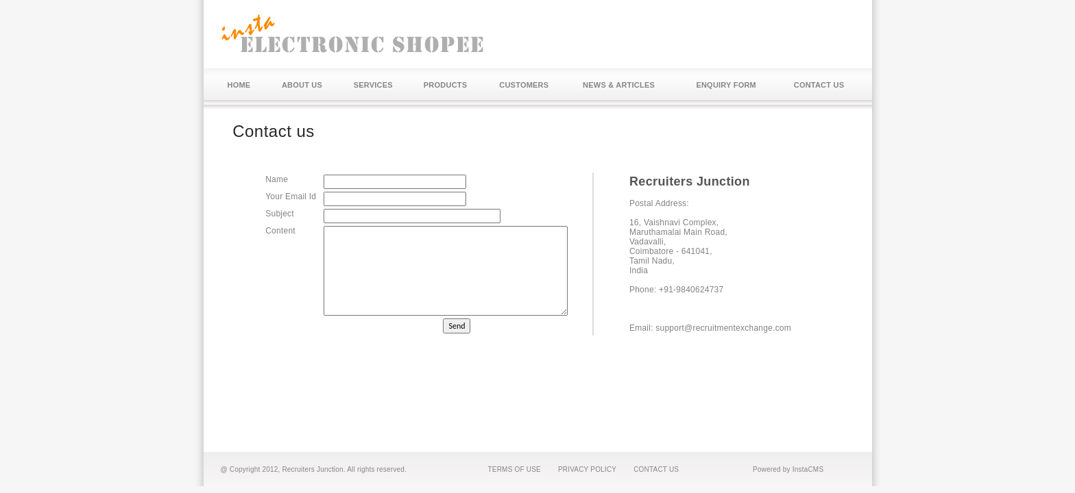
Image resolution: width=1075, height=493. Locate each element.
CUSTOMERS (523, 85)
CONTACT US (819, 85)
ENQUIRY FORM (726, 85)
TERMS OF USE (514, 469)
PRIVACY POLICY (587, 469)
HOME (239, 85)
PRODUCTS (446, 85)
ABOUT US (302, 85)
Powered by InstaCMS (788, 469)
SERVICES (373, 85)
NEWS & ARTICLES (619, 85)
